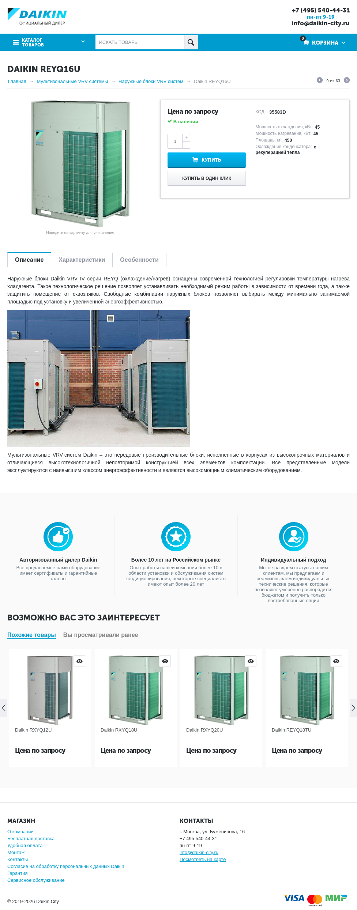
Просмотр (79, 661)
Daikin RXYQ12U (33, 730)
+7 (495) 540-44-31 (321, 10)
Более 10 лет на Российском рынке (176, 560)
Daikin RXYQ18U (119, 730)
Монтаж (16, 852)
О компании (20, 831)
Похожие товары (31, 635)
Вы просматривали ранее (100, 635)
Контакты (17, 859)
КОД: (261, 111)
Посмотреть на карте (203, 859)
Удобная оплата (24, 845)
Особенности (139, 260)
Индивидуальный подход (293, 560)
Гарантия (17, 873)
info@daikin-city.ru (321, 23)
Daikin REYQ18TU (291, 730)
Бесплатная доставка (31, 838)
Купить (211, 160)
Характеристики (82, 260)
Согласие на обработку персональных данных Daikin (65, 866)
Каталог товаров (33, 43)
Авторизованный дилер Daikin (58, 560)
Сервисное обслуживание (36, 880)
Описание (29, 260)
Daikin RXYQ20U (204, 730)
